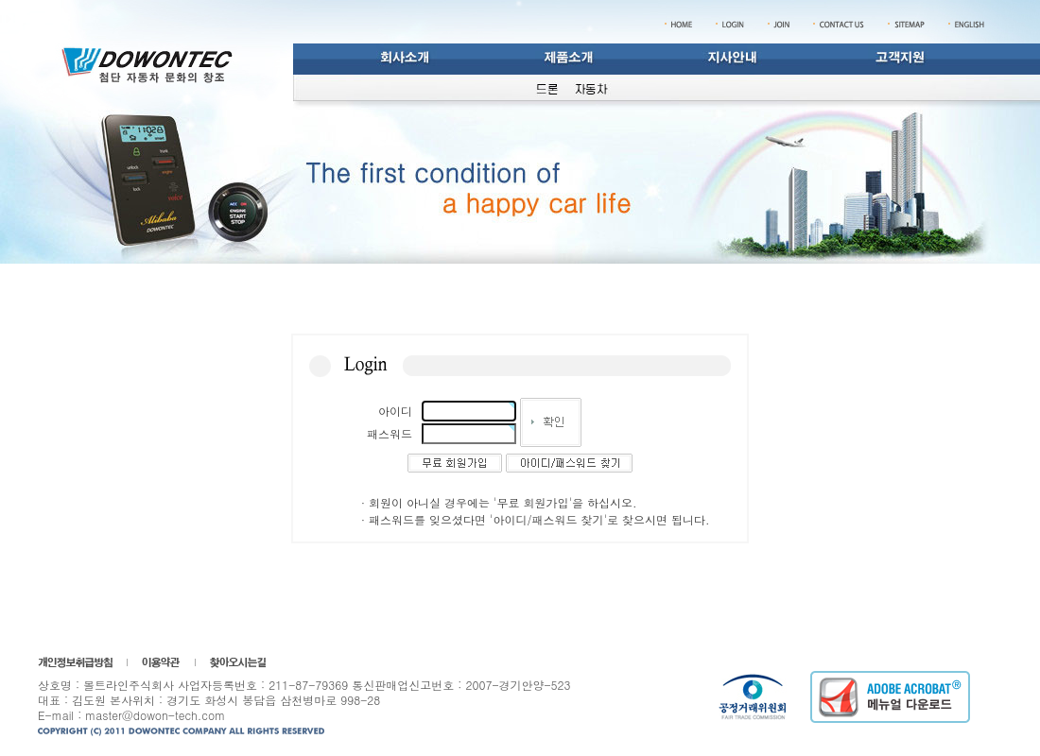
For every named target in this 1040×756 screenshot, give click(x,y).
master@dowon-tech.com (155, 715)
